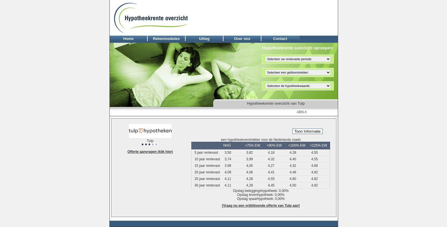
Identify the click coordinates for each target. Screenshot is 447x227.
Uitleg (204, 39)
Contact (280, 39)
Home (128, 39)
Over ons (242, 39)
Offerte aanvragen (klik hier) (150, 152)
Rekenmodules (166, 39)
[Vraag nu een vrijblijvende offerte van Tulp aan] (261, 206)
